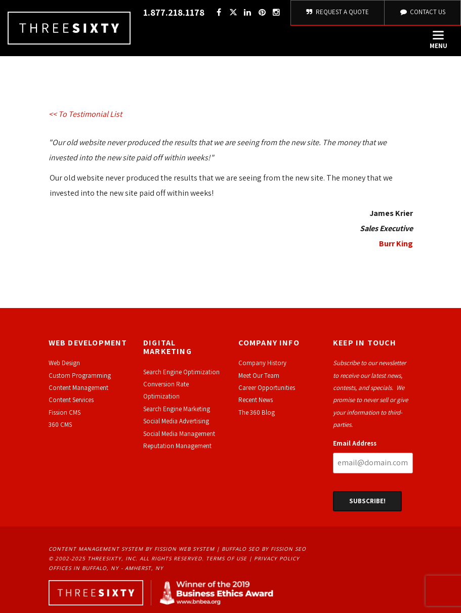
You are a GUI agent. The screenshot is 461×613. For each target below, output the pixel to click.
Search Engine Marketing (176, 409)
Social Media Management (179, 433)
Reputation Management (177, 446)
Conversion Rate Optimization (166, 390)
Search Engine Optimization (181, 372)
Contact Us (422, 12)
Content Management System (96, 548)
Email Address (354, 443)
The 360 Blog (256, 412)
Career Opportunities (266, 387)
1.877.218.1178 (173, 12)
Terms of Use (226, 558)
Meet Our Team (258, 375)
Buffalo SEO (241, 548)
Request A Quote (337, 12)
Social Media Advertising (176, 421)
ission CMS (66, 412)
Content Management (78, 387)
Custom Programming (80, 375)
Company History (262, 363)
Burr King (396, 243)
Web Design (64, 363)
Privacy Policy (277, 558)
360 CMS (60, 424)
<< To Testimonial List (85, 114)
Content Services (71, 400)
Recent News (255, 400)
